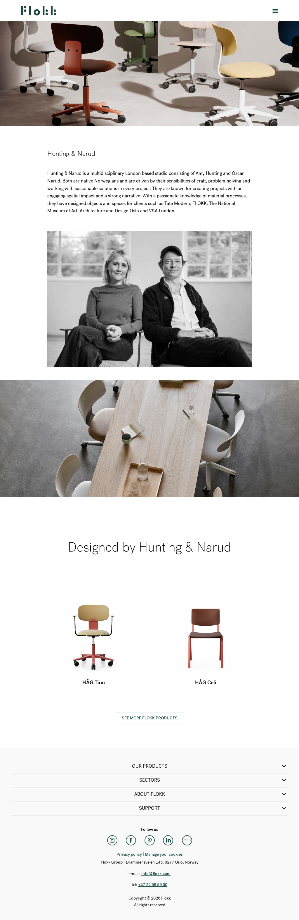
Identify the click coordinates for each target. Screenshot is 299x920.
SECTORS (213, 780)
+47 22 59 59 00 (152, 885)
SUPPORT (213, 808)
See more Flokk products (150, 718)
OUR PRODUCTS (210, 766)
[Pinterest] (149, 840)
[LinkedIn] (168, 840)
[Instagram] (112, 840)
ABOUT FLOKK (211, 794)
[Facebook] (131, 840)
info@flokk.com (156, 873)
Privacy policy (129, 854)
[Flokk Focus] (187, 840)
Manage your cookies (164, 854)
